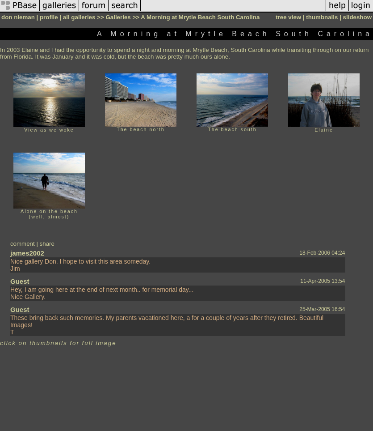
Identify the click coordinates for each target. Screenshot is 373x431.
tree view (288, 17)
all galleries (79, 17)
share (47, 243)
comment (22, 243)
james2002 (27, 253)
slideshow (357, 17)
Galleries (117, 17)
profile (49, 17)
